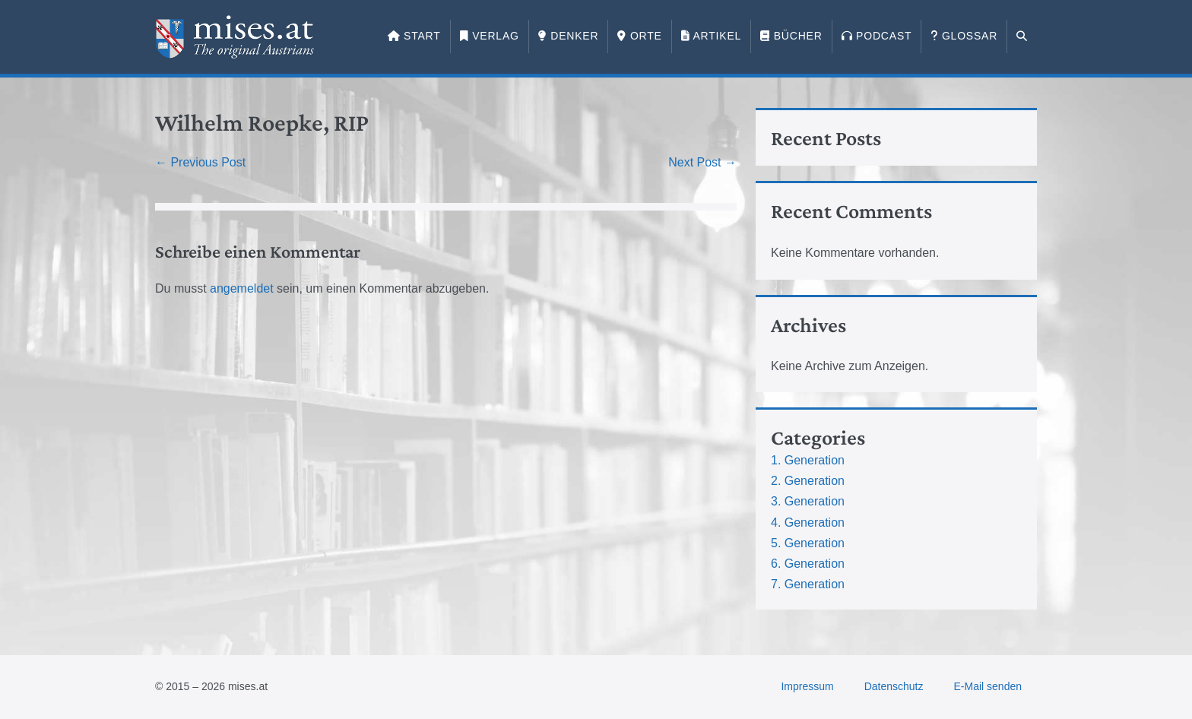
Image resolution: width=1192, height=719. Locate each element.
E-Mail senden (988, 686)
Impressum (807, 686)
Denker (568, 36)
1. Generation (808, 460)
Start (414, 36)
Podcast (877, 36)
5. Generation (808, 543)
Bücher (791, 36)
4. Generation (808, 522)
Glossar (963, 36)
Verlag (489, 36)
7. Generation (808, 584)
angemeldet (242, 288)
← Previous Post (200, 162)
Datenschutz (894, 686)
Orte (639, 36)
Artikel (711, 36)
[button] (1022, 36)
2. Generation (808, 480)
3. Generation (808, 501)
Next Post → (702, 162)
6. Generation (808, 563)
